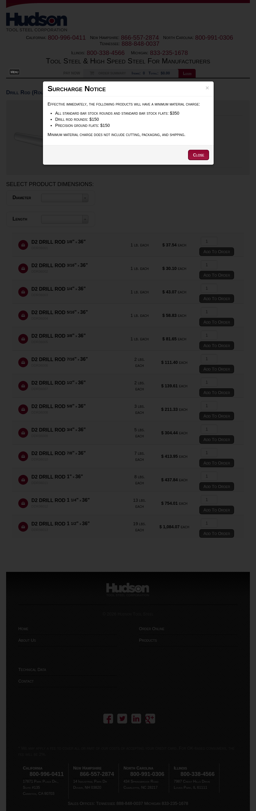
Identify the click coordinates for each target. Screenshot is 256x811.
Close (198, 155)
